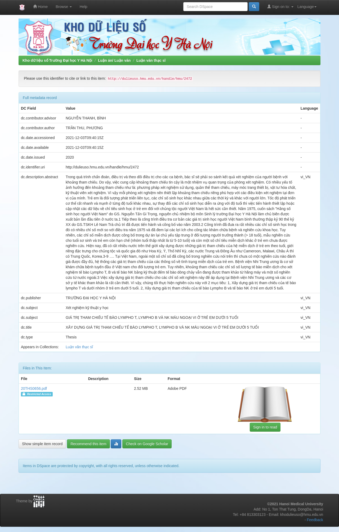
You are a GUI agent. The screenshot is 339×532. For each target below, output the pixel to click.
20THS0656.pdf (34, 388)
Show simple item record (42, 444)
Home (40, 6)
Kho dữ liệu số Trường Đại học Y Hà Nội (57, 60)
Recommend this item (88, 444)
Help (83, 7)
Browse (64, 7)
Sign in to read (265, 427)
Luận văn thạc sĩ (151, 60)
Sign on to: (280, 6)
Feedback (315, 520)
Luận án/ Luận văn (114, 60)
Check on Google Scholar (147, 444)
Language (306, 7)
